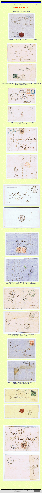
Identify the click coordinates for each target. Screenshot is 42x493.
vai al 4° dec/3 (5, 485)
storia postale (17, 1)
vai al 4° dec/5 (14, 485)
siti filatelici (31, 1)
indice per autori (37, 1)
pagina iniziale (4, 1)
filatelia (24, 1)
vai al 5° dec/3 (38, 485)
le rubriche (11, 1)
